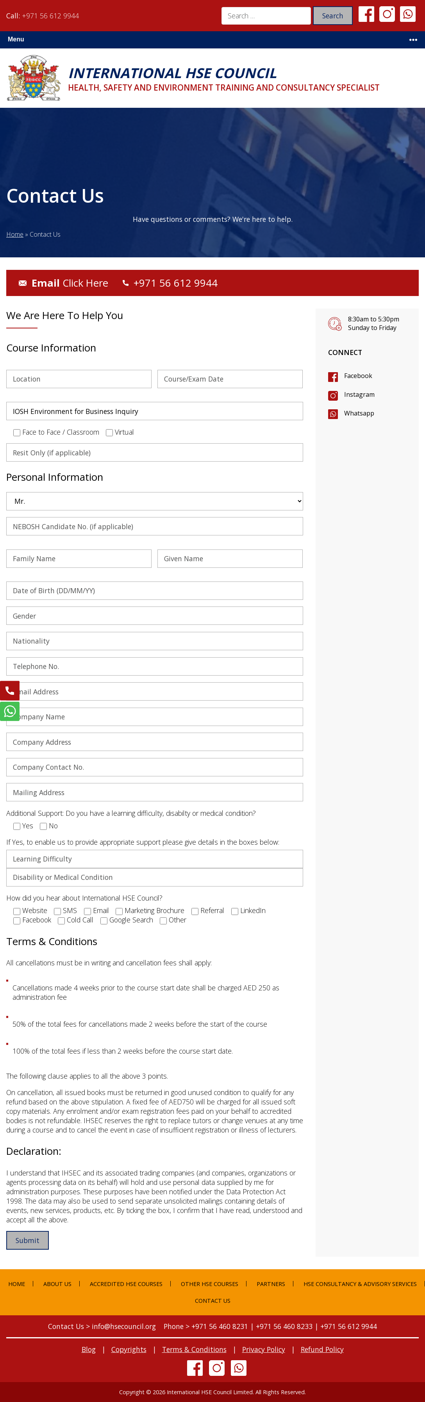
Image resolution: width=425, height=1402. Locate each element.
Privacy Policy (263, 1349)
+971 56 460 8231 (219, 1326)
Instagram (359, 394)
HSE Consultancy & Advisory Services (360, 1284)
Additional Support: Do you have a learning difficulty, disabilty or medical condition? (131, 813)
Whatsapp (359, 413)
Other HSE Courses (209, 1284)
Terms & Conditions (194, 1349)
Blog (89, 1349)
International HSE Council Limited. (210, 1392)
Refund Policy (322, 1349)
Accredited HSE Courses (126, 1284)
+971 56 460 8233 (284, 1326)
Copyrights (128, 1349)
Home (14, 234)
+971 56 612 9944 (50, 15)
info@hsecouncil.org (124, 1326)
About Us (57, 1284)
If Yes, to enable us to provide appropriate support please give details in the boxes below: (142, 842)
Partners (271, 1284)
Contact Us (212, 1300)
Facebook (358, 375)
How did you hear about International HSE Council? (84, 898)
